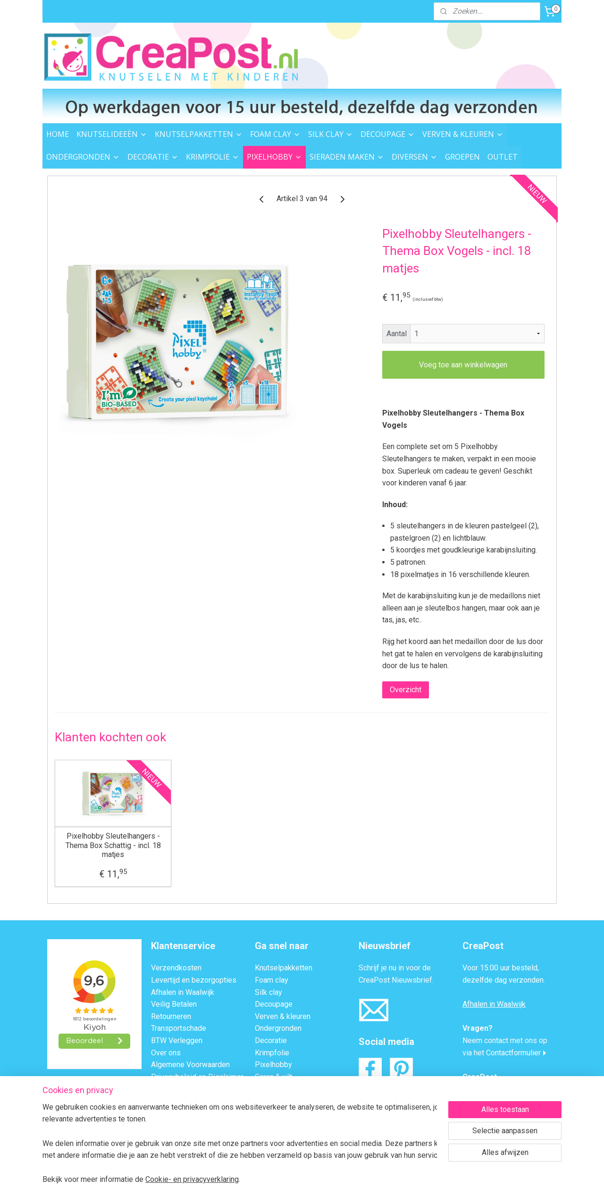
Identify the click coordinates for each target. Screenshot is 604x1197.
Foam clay (271, 980)
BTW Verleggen (176, 1040)
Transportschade (178, 1028)
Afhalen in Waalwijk (182, 992)
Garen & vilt (273, 1076)
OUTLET (502, 157)
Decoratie (271, 1040)
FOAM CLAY (275, 134)
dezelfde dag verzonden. (503, 980)
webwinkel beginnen (314, 1180)
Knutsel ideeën (279, 1113)
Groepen (269, 1137)
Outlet (265, 1125)
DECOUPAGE (388, 134)
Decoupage (274, 1004)
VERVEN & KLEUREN (462, 134)
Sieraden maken (281, 1100)
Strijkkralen (273, 1088)
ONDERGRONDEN (83, 157)
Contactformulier (513, 1052)
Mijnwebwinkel (394, 1180)
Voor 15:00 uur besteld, (500, 967)
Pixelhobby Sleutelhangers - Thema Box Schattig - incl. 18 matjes (113, 845)
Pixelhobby (273, 1064)
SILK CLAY (330, 134)
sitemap (262, 1180)
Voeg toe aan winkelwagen (463, 364)
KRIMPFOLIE (212, 157)
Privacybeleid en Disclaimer (197, 1076)
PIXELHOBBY (274, 157)
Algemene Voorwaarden (190, 1064)
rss (280, 1180)
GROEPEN (462, 157)
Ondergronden (278, 1028)
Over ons (166, 1052)
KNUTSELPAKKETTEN (199, 134)
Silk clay (268, 992)
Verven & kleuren (282, 1016)
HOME (57, 134)
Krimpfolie (272, 1052)
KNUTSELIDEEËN (111, 134)
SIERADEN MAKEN (347, 157)
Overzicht (405, 689)
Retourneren (171, 1016)
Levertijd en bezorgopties (193, 980)
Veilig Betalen (174, 1004)
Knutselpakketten (283, 967)
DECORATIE (152, 157)
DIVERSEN (414, 157)
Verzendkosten (176, 967)
